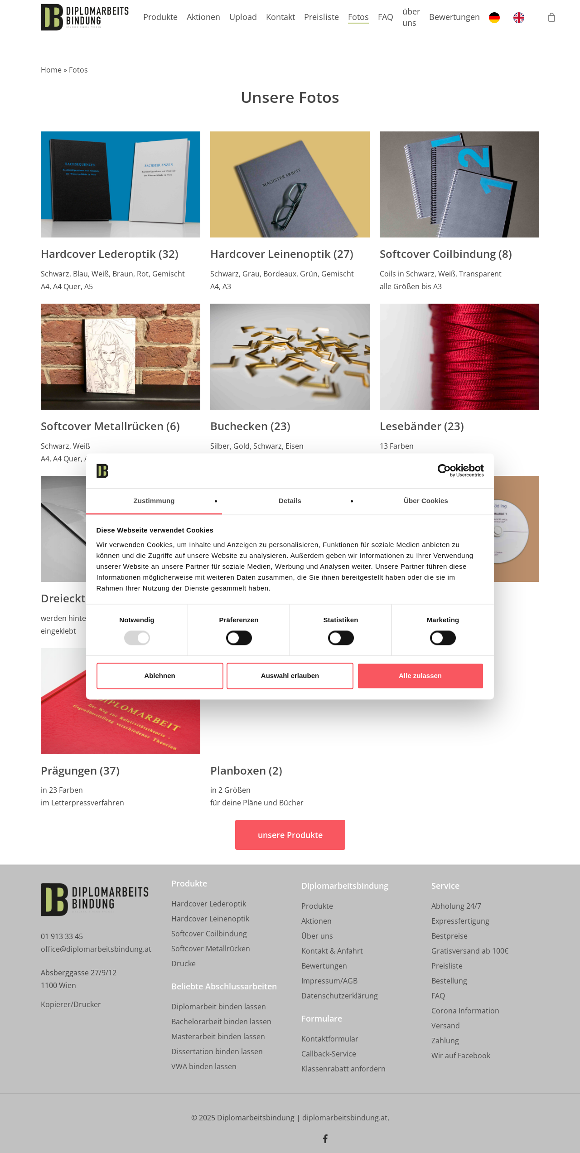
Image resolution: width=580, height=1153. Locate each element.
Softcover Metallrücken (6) (110, 426)
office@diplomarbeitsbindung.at (96, 949)
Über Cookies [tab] (426, 500)
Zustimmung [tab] (154, 500)
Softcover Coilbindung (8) (446, 254)
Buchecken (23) (250, 426)
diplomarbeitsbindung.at (344, 1118)
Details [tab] (290, 500)
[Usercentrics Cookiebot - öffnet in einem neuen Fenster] (444, 471)
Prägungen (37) (80, 770)
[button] (290, 835)
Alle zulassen (420, 675)
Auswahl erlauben (290, 675)
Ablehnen (159, 675)
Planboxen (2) (246, 770)
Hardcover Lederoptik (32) (110, 254)
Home (51, 70)
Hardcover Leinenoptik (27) (281, 254)
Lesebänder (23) (422, 426)
